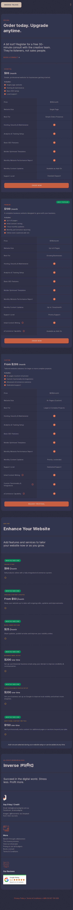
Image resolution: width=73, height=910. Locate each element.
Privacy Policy (19, 898)
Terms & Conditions (33, 898)
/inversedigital (17, 810)
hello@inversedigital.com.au (18, 808)
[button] (36, 185)
